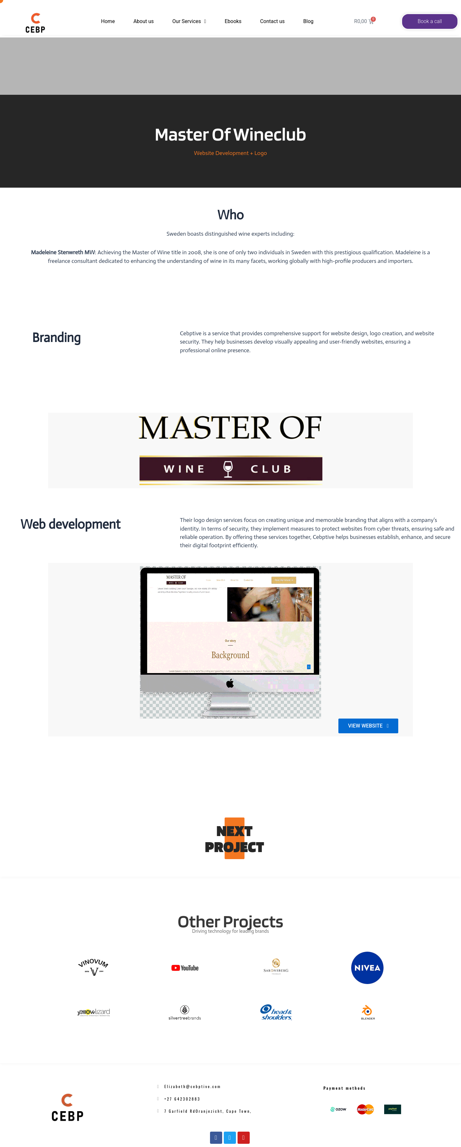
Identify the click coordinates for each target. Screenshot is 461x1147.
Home (110, 21)
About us (146, 21)
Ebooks (230, 21)
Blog (306, 21)
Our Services (189, 21)
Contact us (269, 21)
